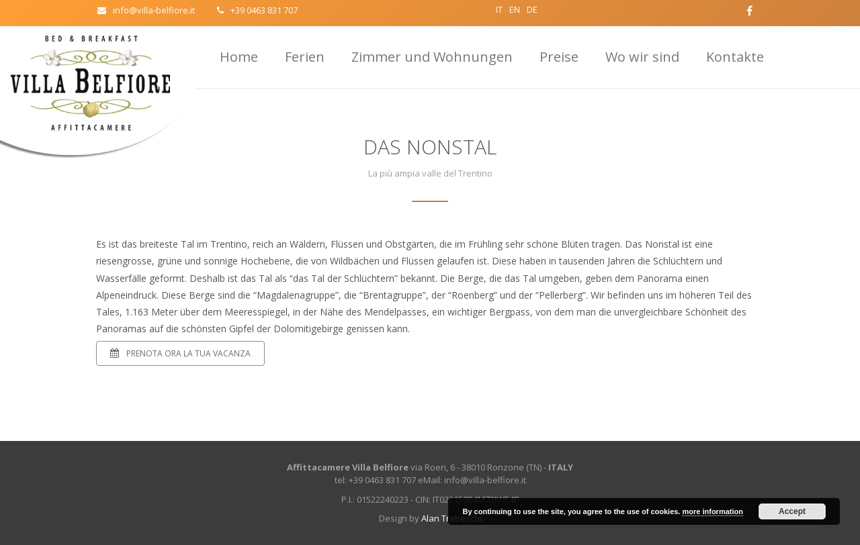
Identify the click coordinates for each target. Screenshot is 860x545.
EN (514, 9)
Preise (559, 57)
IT (499, 9)
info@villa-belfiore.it (146, 10)
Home (239, 57)
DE (532, 9)
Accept (792, 511)
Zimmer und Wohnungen (432, 57)
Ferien (305, 57)
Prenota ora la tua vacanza (180, 353)
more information (712, 511)
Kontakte (735, 57)
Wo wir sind (642, 57)
